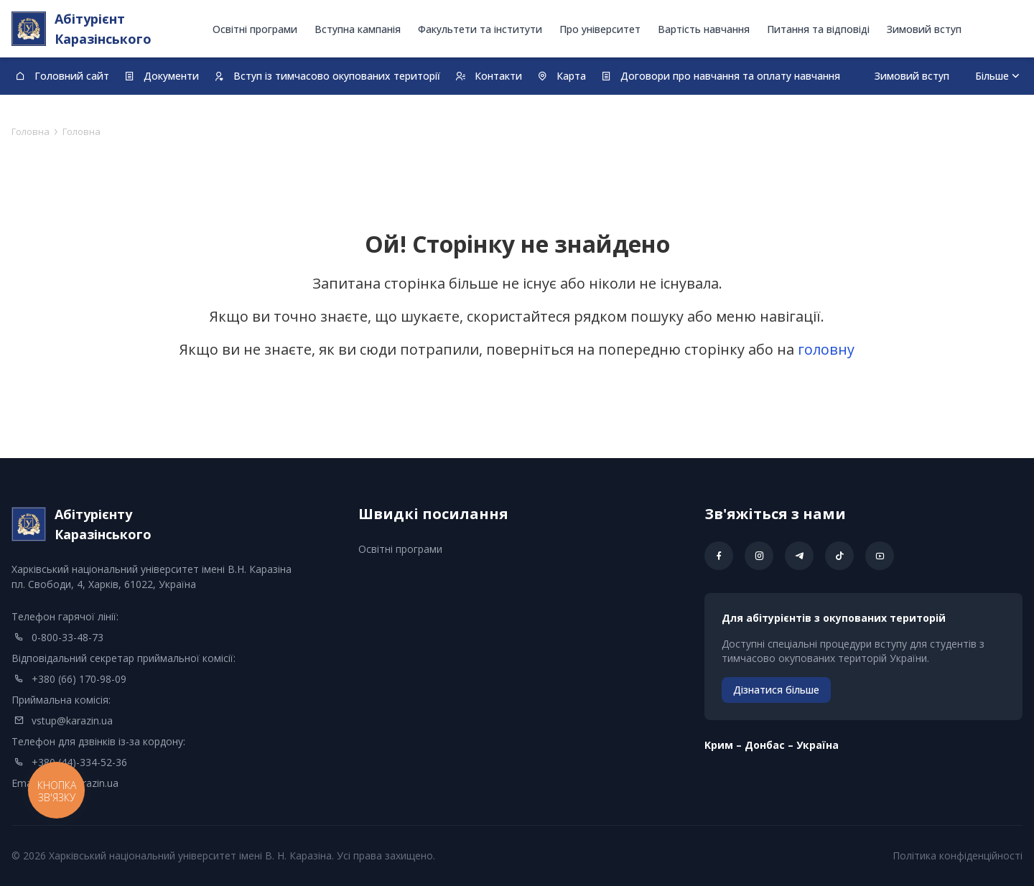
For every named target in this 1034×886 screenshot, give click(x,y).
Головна (30, 131)
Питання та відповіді (818, 29)
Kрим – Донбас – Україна (771, 745)
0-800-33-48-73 (67, 637)
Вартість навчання (704, 29)
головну (826, 349)
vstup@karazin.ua (72, 720)
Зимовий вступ (924, 29)
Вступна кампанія (358, 29)
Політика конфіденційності (958, 855)
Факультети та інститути (480, 29)
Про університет (600, 29)
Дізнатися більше (776, 689)
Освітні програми (255, 29)
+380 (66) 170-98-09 (79, 679)
